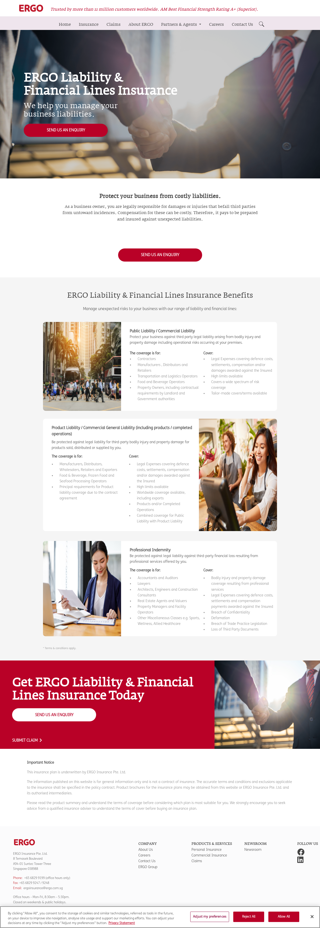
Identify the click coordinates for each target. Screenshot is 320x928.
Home (65, 24)
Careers (216, 24)
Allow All (284, 919)
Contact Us (242, 24)
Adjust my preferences (209, 919)
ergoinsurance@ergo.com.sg (43, 888)
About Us (145, 850)
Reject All (248, 919)
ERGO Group (147, 867)
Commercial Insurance (209, 855)
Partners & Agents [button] (179, 24)
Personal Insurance (207, 850)
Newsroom (252, 850)
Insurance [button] (89, 24)
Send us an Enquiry (66, 130)
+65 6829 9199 (34, 878)
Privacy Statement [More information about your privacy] (121, 926)
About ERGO (140, 24)
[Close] (312, 919)
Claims (114, 24)
